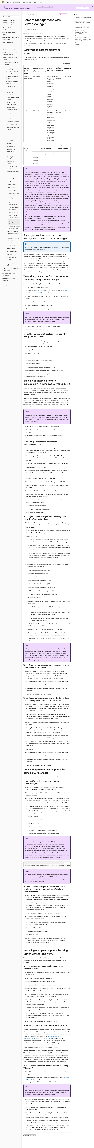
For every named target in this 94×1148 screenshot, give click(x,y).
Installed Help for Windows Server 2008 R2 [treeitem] (13, 87)
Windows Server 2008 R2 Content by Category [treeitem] (12, 72)
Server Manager (31, 14)
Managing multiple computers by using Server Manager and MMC (83, 39)
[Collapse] (19, 13)
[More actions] (69, 14)
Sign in (90, 2)
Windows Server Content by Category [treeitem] (11, 63)
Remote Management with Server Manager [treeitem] (13, 221)
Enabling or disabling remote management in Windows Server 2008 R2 (82, 32)
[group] (47, 103)
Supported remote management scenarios (83, 18)
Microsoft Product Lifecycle (45, 7)
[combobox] (11, 17)
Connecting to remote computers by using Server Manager (83, 36)
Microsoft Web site (53, 1036)
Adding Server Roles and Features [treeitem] (14, 199)
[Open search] (86, 2)
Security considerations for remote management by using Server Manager (82, 22)
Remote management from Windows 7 (81, 43)
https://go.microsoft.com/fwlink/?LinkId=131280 (37, 1038)
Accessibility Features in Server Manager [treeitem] (14, 227)
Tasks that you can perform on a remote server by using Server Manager (83, 27)
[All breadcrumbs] (24, 14)
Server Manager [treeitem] (12, 184)
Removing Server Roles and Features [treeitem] (13, 203)
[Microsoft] (3, 2)
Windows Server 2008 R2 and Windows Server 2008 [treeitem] (10, 21)
